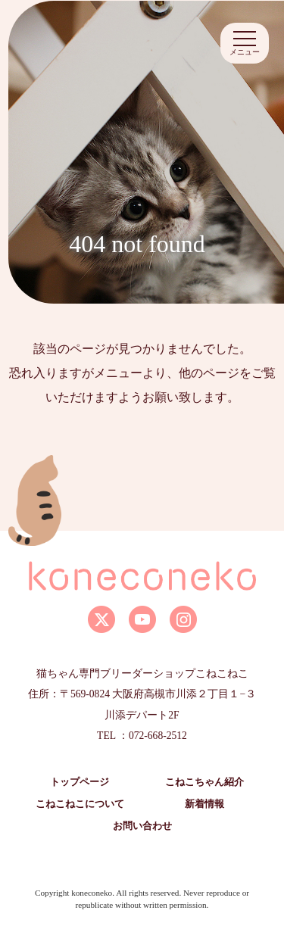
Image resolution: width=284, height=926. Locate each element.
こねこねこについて (80, 804)
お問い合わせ (142, 826)
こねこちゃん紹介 (204, 782)
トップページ (79, 782)
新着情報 (204, 804)
